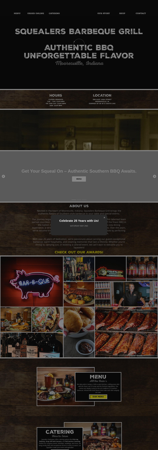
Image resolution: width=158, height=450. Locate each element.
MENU (17, 13)
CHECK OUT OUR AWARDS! (79, 235)
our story (103, 13)
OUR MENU (98, 379)
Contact (141, 13)
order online (35, 13)
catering (54, 13)
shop (122, 13)
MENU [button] (79, 171)
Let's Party (60, 434)
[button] (3, 167)
